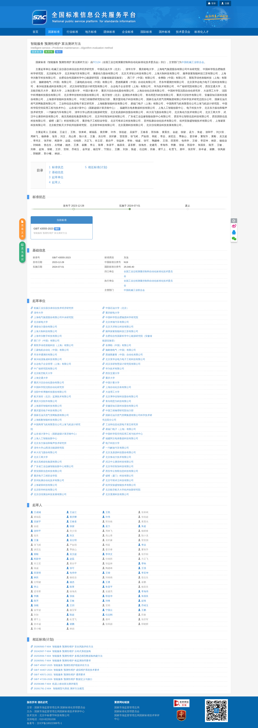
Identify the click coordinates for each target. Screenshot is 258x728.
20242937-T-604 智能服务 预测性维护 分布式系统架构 (61, 651)
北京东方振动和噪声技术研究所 (48, 443)
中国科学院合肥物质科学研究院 (120, 317)
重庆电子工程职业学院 (44, 475)
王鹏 (142, 610)
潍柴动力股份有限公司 (44, 326)
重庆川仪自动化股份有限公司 (47, 382)
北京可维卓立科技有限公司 (117, 480)
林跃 (35, 577)
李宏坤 (143, 572)
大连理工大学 (111, 392)
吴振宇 (36, 521)
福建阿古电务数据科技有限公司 (120, 438)
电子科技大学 (111, 443)
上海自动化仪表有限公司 (116, 387)
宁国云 (107, 610)
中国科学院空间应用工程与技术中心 (122, 433)
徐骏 (70, 526)
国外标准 (164, 31)
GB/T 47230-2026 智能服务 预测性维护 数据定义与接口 (61, 679)
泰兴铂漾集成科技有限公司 (46, 359)
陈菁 (70, 586)
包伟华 (71, 572)
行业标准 (72, 31)
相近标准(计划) (97, 167)
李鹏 (35, 596)
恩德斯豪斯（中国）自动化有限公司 (122, 354)
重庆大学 (108, 378)
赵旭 (142, 600)
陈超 (70, 614)
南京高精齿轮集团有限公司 (46, 461)
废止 (187, 205)
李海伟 (143, 591)
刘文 (70, 535)
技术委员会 (183, 31)
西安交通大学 (111, 373)
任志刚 (107, 614)
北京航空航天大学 (41, 373)
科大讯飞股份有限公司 (44, 452)
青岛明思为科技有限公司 (116, 401)
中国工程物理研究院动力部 (117, 410)
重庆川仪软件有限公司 (44, 401)
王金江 (71, 512)
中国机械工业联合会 (192, 62)
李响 (142, 563)
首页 (35, 31)
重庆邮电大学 (111, 312)
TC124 (97, 62)
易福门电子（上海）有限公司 (119, 429)
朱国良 (143, 596)
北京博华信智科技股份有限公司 (120, 396)
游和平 (36, 531)
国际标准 (146, 31)
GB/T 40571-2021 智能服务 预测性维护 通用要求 (58, 674)
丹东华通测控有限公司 (44, 354)
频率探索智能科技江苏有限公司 (120, 331)
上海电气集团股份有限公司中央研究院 (52, 317)
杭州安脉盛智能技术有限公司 (119, 485)
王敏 (70, 600)
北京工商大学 (39, 457)
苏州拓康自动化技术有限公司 (47, 480)
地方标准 (91, 31)
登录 (212, 3)
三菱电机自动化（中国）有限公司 (50, 350)
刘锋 (106, 600)
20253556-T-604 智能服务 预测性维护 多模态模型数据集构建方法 (66, 656)
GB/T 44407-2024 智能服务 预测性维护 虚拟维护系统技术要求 (65, 670)
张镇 (70, 596)
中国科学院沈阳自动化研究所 (47, 387)
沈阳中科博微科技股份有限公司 (48, 392)
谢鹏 (70, 624)
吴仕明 (71, 540)
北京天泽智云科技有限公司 (117, 326)
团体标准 (109, 31)
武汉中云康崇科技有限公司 (117, 461)
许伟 (106, 517)
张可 (70, 568)
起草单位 (57, 177)
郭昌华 (107, 596)
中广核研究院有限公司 (44, 368)
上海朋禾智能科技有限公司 (46, 405)
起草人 (56, 182)
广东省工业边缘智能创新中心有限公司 (52, 466)
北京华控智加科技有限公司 (117, 466)
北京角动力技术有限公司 (116, 457)
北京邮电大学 (39, 322)
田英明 (36, 572)
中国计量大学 (111, 382)
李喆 (142, 544)
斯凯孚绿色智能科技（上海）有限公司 (52, 345)
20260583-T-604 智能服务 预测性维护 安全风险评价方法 (62, 646)
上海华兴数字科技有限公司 (46, 336)
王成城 (36, 512)
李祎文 (107, 554)
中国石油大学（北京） (115, 308)
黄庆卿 (71, 517)
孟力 (106, 526)
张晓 (35, 605)
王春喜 (71, 521)
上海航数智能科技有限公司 (46, 419)
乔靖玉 (143, 605)
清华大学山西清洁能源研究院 (47, 447)
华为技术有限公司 (113, 368)
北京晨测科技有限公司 (115, 494)
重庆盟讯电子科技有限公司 (46, 410)
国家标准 (54, 31)
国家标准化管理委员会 (126, 711)
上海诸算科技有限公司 (44, 485)
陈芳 (35, 600)
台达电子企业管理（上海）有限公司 (51, 364)
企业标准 (127, 31)
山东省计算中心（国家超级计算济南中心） (54, 433)
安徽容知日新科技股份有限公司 (120, 405)
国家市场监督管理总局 (126, 707)
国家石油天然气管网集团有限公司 (50, 415)
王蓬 (35, 540)
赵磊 (70, 558)
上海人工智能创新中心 (44, 438)
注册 (225, 3)
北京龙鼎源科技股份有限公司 (119, 452)
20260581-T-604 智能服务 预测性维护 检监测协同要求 (61, 660)
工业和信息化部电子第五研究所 (120, 424)
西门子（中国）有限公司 (45, 340)
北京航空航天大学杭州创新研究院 (121, 489)
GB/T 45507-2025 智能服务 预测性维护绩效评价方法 (60, 665)
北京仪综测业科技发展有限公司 (48, 494)
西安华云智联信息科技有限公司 (120, 471)
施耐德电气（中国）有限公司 (119, 350)
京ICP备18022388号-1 (49, 723)
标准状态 (57, 167)
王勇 (106, 582)
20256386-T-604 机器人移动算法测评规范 (54, 683)
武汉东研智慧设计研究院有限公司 (121, 364)
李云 (35, 586)
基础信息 (57, 172)
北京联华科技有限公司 (44, 489)
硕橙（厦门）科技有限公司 (117, 475)
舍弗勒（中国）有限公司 (116, 345)
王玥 (70, 605)
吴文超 (71, 554)
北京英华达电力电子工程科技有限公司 (123, 359)
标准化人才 (201, 31)
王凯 (106, 512)
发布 (73, 205)
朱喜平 (107, 586)
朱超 (142, 526)
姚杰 (70, 582)
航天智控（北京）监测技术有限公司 (51, 396)
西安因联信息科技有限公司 (46, 471)
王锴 (106, 572)
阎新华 (36, 558)
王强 (142, 568)
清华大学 (37, 312)
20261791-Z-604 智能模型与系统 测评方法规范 (57, 688)
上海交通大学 (39, 378)
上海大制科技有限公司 (44, 331)
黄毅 (35, 554)
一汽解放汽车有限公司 (115, 447)
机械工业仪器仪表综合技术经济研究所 (52, 308)
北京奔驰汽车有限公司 (115, 322)
